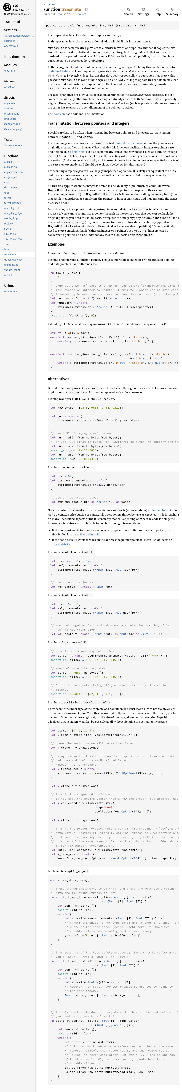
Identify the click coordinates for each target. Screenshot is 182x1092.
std (15, 5)
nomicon (59, 114)
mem (52, 4)
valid (105, 67)
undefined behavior (60, 71)
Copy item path (87, 9)
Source (81, 14)
